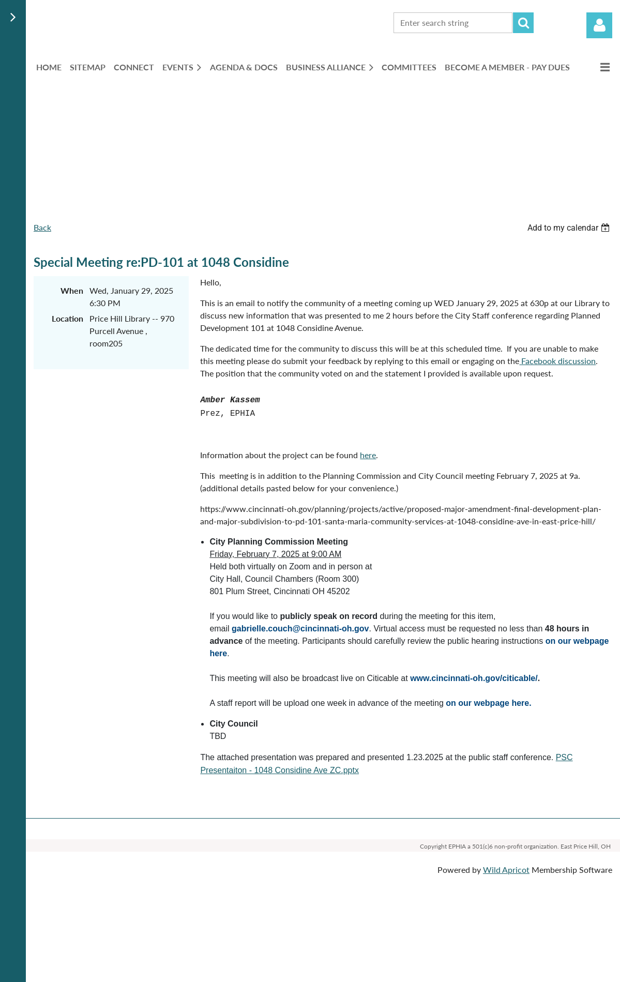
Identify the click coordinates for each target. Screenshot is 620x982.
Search (523, 22)
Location (67, 318)
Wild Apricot (506, 869)
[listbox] (569, 227)
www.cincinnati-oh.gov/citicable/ (474, 678)
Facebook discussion (557, 361)
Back (42, 227)
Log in (599, 25)
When (72, 290)
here (368, 455)
